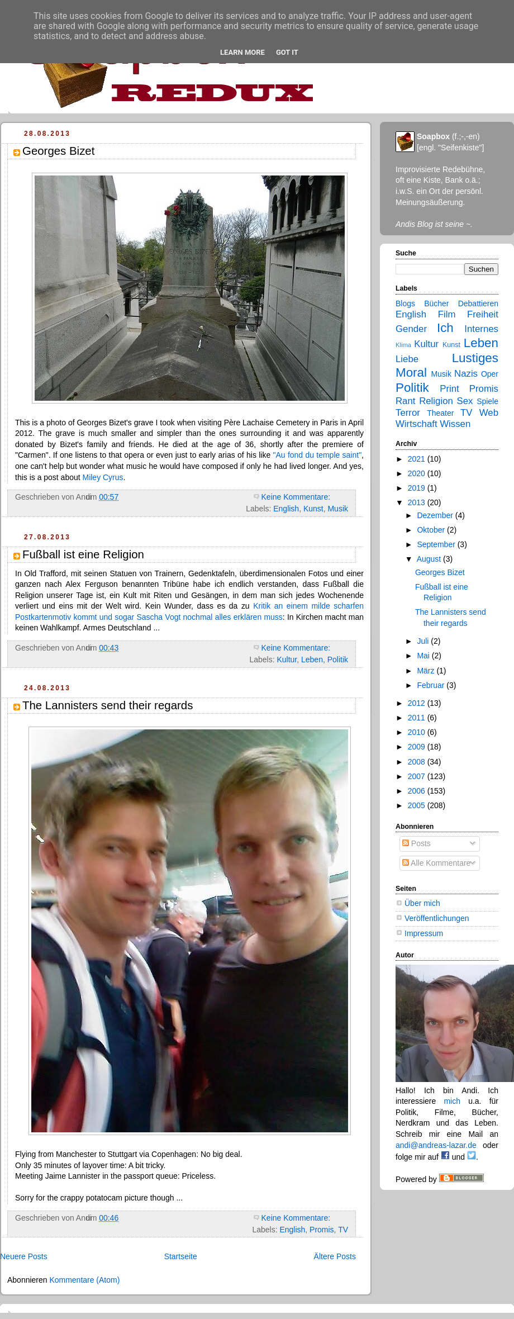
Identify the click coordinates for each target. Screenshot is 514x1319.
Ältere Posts (335, 1256)
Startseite (180, 1256)
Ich (445, 328)
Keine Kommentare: (296, 496)
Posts (416, 843)
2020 (417, 473)
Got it (287, 52)
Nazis (466, 373)
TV (343, 1229)
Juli (424, 641)
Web (488, 412)
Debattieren (478, 303)
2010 (417, 732)
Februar (431, 685)
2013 (417, 502)
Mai (424, 655)
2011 (417, 717)
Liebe (407, 359)
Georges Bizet (58, 151)
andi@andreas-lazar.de (436, 1145)
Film (447, 314)
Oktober (432, 529)
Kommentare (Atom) (84, 1279)
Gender (411, 329)
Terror (408, 412)
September (437, 544)
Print (449, 388)
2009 (417, 746)
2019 (417, 487)
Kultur (287, 659)
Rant (405, 401)
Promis (322, 1229)
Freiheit (482, 314)
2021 (417, 458)
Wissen (455, 424)
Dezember (436, 515)
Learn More (242, 52)
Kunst (313, 508)
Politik (337, 659)
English (286, 508)
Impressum (423, 933)
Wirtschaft (416, 424)
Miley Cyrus (103, 477)
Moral (411, 372)
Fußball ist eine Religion (83, 554)
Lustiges (475, 358)
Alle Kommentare (436, 862)
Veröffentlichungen (436, 918)
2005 (417, 805)
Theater (440, 413)
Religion (436, 401)
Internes (481, 329)
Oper (489, 373)
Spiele (487, 401)
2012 (417, 703)
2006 (417, 790)
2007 (417, 776)
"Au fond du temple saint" (317, 454)
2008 (417, 761)
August (430, 558)
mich (452, 1101)
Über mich (422, 903)
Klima (403, 344)
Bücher (436, 303)
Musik (337, 508)
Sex (465, 401)
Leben (312, 659)
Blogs (405, 303)
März (426, 670)
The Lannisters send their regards (107, 705)
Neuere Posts (23, 1256)
